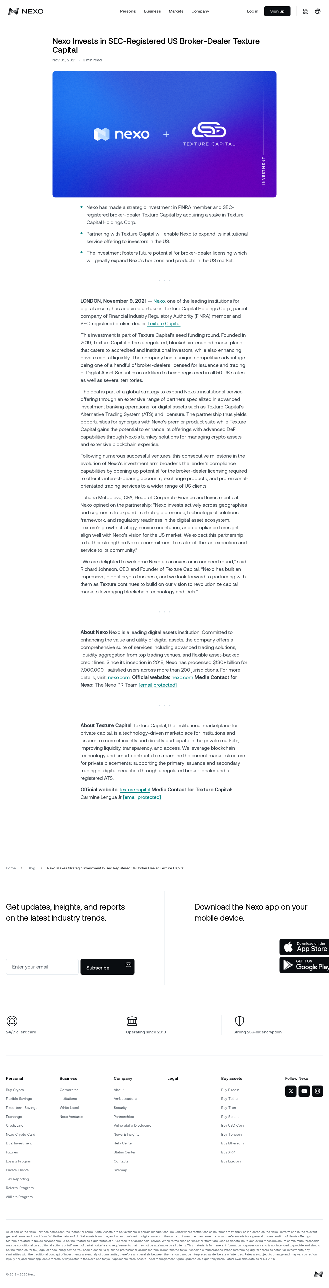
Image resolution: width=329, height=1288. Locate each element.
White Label (69, 1108)
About (119, 1090)
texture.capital (135, 790)
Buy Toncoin (231, 1134)
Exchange (14, 1117)
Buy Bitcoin (230, 1090)
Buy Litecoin (231, 1161)
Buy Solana (230, 1117)
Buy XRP (228, 1152)
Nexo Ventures (71, 1117)
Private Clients (17, 1170)
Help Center (123, 1143)
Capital (172, 323)
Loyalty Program (19, 1161)
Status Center (125, 1152)
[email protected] (142, 797)
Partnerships (124, 1117)
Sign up (277, 11)
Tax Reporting (17, 1179)
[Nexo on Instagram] (317, 1091)
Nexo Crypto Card (20, 1134)
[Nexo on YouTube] (304, 1091)
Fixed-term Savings (21, 1108)
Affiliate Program (19, 1197)
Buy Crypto (15, 1090)
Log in (252, 11)
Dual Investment (19, 1143)
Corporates (69, 1090)
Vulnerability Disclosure (132, 1125)
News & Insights (126, 1134)
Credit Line (14, 1125)
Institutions (68, 1099)
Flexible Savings (19, 1099)
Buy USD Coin (232, 1125)
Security (120, 1108)
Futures (12, 1152)
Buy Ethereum (232, 1143)
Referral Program (20, 1188)
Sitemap (120, 1170)
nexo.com (119, 677)
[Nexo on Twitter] (290, 1091)
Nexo (159, 301)
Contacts (121, 1161)
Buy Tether (230, 1099)
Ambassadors (125, 1099)
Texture (155, 323)
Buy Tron (228, 1108)
